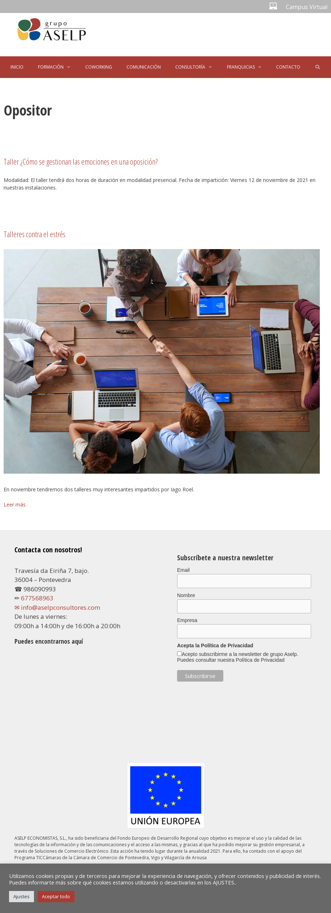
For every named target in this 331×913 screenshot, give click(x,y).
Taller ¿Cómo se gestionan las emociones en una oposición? (81, 161)
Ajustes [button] (21, 896)
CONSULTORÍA (197, 67)
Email (183, 570)
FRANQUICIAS (248, 67)
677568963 (37, 598)
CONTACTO (288, 67)
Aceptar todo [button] (56, 896)
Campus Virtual (306, 7)
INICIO (16, 67)
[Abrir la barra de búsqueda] (317, 67)
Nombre (186, 595)
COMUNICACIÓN (143, 67)
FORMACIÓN (58, 67)
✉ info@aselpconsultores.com (57, 607)
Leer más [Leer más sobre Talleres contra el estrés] (15, 504)
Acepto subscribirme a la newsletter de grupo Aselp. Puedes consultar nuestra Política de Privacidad (237, 657)
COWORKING (98, 67)
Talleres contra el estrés (34, 234)
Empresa (187, 620)
